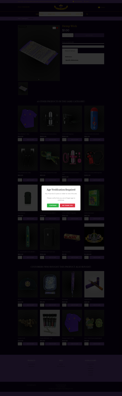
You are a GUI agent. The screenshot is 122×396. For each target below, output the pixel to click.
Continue (52, 205)
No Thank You (67, 205)
